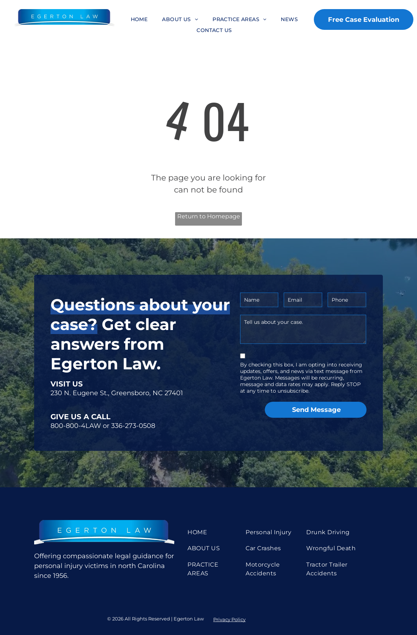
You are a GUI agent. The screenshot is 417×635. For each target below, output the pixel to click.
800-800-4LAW (75, 426)
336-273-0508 (133, 426)
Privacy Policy (229, 619)
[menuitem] (139, 19)
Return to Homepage (208, 216)
